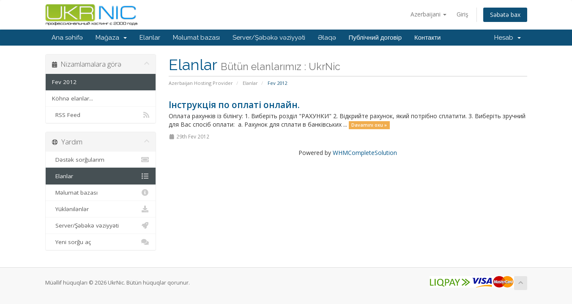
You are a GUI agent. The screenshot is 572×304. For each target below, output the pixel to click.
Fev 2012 (64, 82)
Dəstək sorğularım (101, 160)
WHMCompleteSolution (365, 153)
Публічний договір (375, 37)
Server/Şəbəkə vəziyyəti (269, 37)
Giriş (462, 14)
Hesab (507, 37)
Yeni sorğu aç (101, 242)
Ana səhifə (67, 37)
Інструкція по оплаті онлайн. (234, 105)
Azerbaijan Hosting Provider (201, 83)
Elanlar (150, 37)
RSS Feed (101, 115)
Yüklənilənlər (101, 209)
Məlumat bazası (196, 37)
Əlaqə (327, 37)
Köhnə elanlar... (72, 98)
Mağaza (111, 37)
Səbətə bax (505, 15)
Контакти (427, 37)
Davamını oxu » (369, 125)
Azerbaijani (428, 14)
